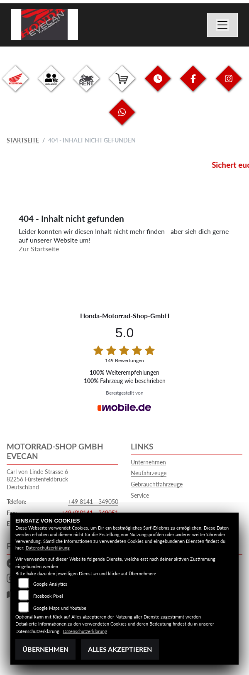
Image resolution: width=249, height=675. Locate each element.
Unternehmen (148, 462)
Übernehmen (45, 649)
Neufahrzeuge (148, 472)
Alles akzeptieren (120, 649)
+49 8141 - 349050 (93, 501)
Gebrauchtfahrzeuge (157, 484)
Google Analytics (50, 584)
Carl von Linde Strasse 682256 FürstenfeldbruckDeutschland (37, 479)
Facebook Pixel (48, 596)
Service (140, 495)
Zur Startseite (39, 249)
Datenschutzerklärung (48, 547)
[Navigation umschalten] (222, 25)
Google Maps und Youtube (59, 608)
